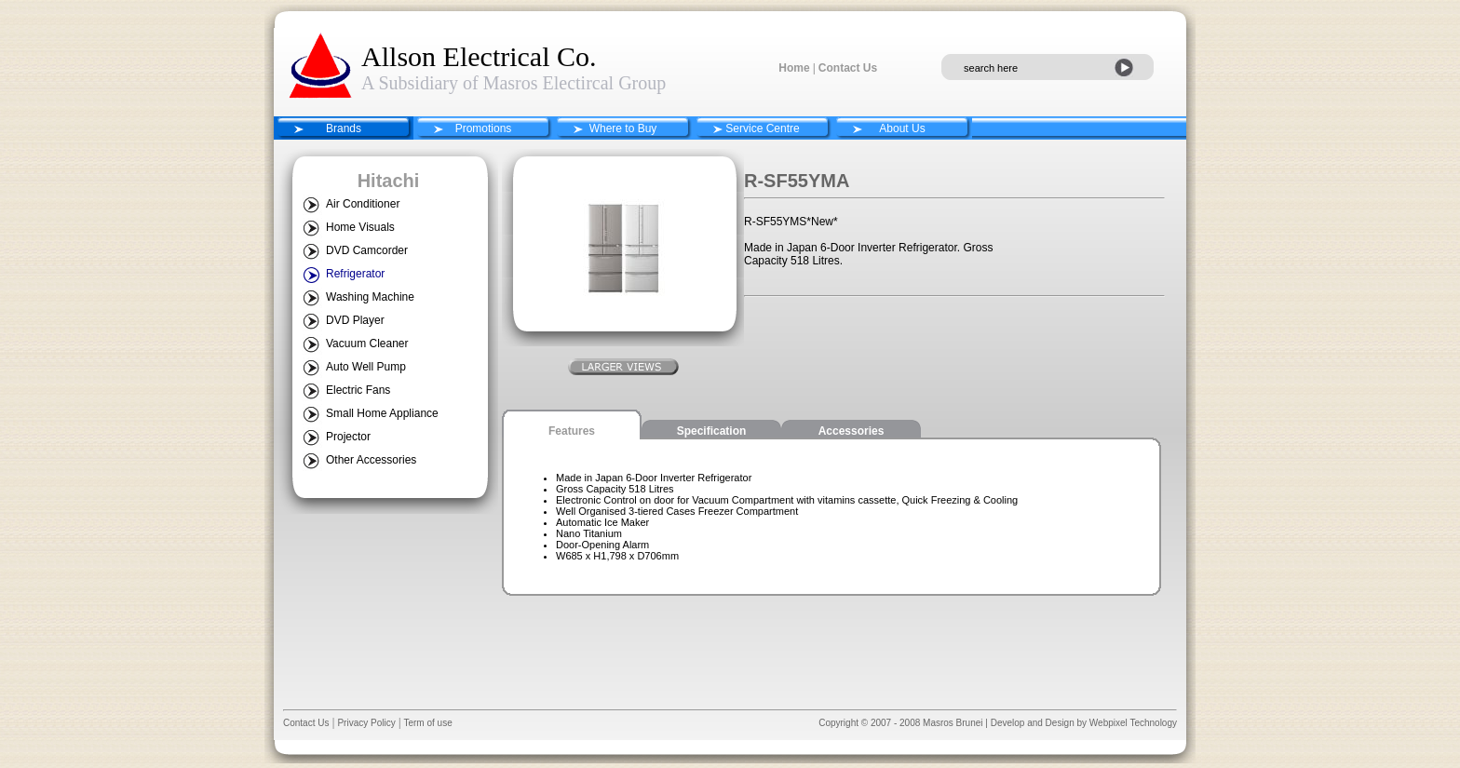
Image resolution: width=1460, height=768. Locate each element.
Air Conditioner (362, 203)
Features (571, 431)
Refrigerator (355, 273)
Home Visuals (360, 227)
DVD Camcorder (367, 250)
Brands (343, 128)
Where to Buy (623, 128)
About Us (902, 128)
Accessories (851, 431)
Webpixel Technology (1133, 723)
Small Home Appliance (382, 413)
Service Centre (762, 128)
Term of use (427, 723)
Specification (712, 431)
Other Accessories (371, 459)
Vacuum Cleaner (367, 343)
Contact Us (847, 67)
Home (793, 67)
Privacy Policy (365, 723)
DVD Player (355, 320)
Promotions (483, 128)
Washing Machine (370, 296)
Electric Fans (358, 390)
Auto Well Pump (366, 366)
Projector (348, 436)
